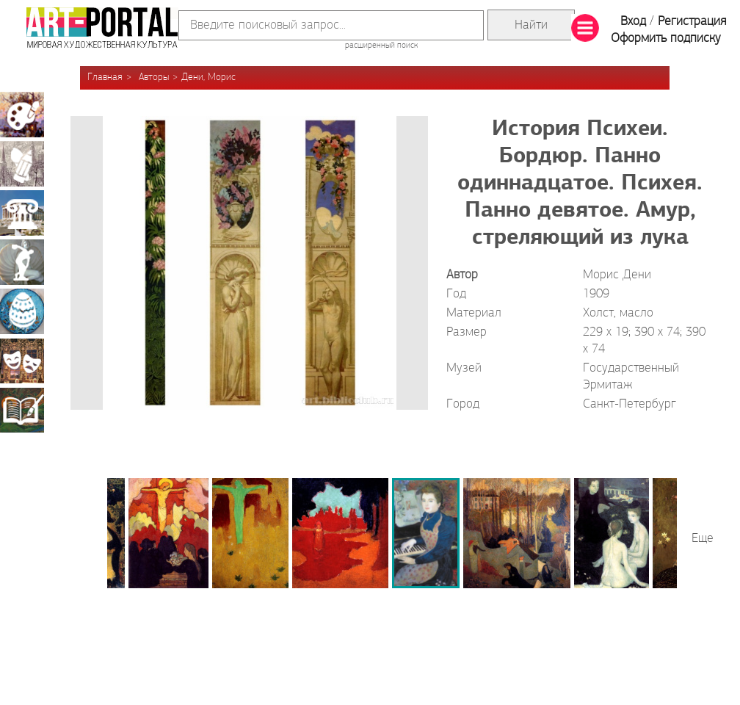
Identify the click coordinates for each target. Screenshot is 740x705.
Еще (703, 539)
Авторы (154, 77)
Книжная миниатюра (22, 410)
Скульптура (22, 262)
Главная (105, 77)
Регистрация (692, 22)
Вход (633, 22)
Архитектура (22, 213)
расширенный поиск (381, 45)
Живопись (22, 114)
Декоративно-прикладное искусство (22, 311)
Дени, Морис (208, 77)
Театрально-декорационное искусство (22, 360)
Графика (22, 164)
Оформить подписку (666, 39)
